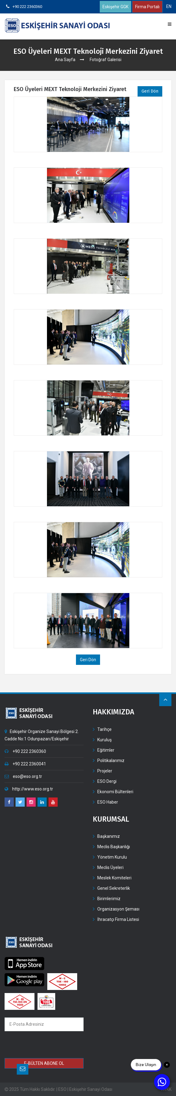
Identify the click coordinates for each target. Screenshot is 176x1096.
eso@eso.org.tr (23, 776)
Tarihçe (104, 729)
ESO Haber (107, 802)
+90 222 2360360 (24, 6)
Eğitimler (105, 750)
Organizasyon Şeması (118, 909)
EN (168, 6)
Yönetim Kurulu (112, 857)
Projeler (104, 770)
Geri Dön (150, 91)
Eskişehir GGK (115, 6)
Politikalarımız (110, 760)
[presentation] (49, 1045)
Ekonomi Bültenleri (115, 791)
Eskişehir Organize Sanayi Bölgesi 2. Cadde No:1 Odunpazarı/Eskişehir (42, 735)
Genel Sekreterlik (113, 888)
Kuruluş (104, 739)
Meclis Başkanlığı (113, 846)
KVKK (166, 1089)
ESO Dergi (107, 781)
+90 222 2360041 (25, 763)
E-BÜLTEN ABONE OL (44, 1063)
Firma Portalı (147, 6)
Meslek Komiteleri (114, 877)
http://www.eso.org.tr (29, 788)
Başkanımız (108, 836)
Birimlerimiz (108, 898)
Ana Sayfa (65, 59)
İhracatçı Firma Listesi (118, 919)
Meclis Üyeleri (110, 867)
